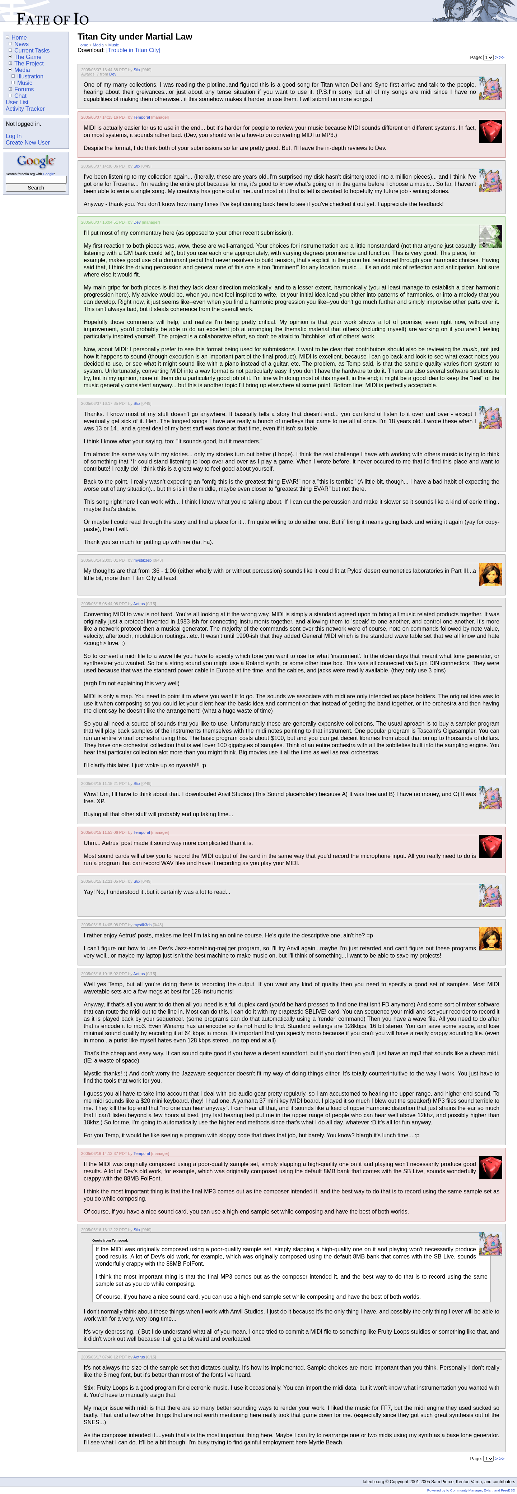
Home (83, 45)
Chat (18, 96)
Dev (112, 74)
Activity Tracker (25, 109)
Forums (21, 89)
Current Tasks (29, 50)
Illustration (27, 76)
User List (17, 102)
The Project (26, 63)
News (19, 44)
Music (113, 45)
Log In (14, 136)
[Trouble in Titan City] (133, 50)
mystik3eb (143, 560)
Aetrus (139, 604)
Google (48, 174)
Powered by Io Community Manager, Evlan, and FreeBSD (471, 1490)
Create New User (28, 143)
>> (501, 57)
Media (98, 45)
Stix (137, 70)
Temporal (142, 117)
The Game (25, 57)
